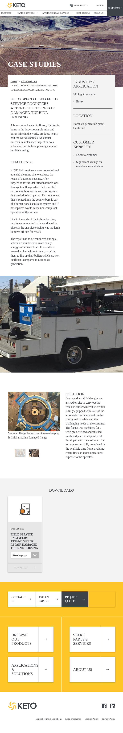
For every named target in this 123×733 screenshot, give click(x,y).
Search (100, 5)
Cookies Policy (91, 719)
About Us (98, 13)
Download (20, 568)
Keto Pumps (16, 5)
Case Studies (83, 13)
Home (14, 81)
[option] (34, 417)
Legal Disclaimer (73, 719)
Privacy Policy (108, 719)
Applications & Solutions (55, 13)
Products (6, 13)
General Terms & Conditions (49, 719)
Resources (76, 5)
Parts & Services (26, 13)
